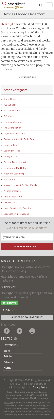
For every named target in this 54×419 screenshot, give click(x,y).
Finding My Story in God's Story (19, 139)
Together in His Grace (14, 133)
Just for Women (12, 110)
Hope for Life (10, 145)
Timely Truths (10, 156)
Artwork (8, 362)
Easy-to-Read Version (29, 395)
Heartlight (8, 24)
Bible (7, 350)
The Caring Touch (12, 128)
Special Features (12, 99)
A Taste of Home (12, 191)
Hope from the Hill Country (17, 208)
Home (7, 367)
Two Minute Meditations (16, 168)
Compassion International (16, 214)
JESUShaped (10, 105)
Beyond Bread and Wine (16, 162)
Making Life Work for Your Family (20, 185)
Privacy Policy (40, 387)
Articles (8, 356)
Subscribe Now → (27, 246)
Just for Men (10, 179)
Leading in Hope (12, 150)
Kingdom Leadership (14, 173)
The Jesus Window (13, 122)
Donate (9, 303)
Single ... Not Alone (13, 196)
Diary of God (10, 202)
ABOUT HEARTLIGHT (18, 261)
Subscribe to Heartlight (27, 317)
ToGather (8, 116)
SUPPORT (8, 287)
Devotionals (11, 345)
